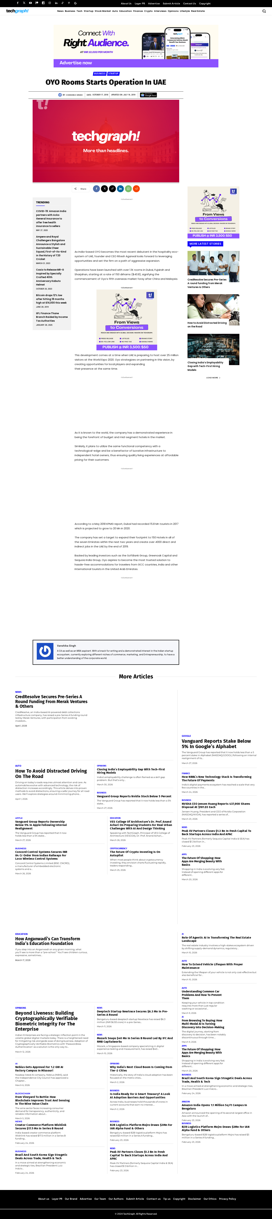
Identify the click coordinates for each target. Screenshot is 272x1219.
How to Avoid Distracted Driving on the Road (51, 773)
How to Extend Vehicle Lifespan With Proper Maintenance (212, 966)
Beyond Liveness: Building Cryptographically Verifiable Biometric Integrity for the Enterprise (46, 1021)
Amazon (186, 1101)
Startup (113, 74)
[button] (264, 11)
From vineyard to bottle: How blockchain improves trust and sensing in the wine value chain (42, 1100)
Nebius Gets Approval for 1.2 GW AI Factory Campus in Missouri (39, 1068)
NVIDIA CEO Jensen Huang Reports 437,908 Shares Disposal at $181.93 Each (216, 805)
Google (186, 736)
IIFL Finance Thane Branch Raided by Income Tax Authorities (52, 317)
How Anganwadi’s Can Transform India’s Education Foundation (47, 941)
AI (16, 1063)
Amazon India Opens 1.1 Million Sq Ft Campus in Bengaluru (214, 1106)
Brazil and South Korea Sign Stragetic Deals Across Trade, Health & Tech (41, 1156)
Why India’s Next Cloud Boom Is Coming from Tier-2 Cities (141, 1068)
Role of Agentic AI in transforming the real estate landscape (216, 939)
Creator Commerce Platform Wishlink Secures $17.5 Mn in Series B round (40, 1126)
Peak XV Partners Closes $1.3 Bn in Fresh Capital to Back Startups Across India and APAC (216, 832)
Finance (186, 773)
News (18, 692)
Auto (18, 766)
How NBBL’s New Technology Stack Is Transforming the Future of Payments (216, 778)
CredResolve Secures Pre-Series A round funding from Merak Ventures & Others (207, 283)
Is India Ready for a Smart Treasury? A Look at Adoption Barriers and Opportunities (140, 1095)
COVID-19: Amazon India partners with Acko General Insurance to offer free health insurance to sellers (51, 219)
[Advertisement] (127, 222)
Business (100, 74)
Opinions (101, 766)
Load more (213, 377)
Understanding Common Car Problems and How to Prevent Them (202, 995)
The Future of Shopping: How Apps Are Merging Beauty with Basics (202, 861)
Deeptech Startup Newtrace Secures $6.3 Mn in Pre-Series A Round (132, 1013)
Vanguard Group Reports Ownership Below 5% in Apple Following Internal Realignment (41, 825)
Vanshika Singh (74, 94)
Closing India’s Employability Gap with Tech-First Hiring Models (205, 366)
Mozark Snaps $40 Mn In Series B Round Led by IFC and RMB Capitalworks (135, 1039)
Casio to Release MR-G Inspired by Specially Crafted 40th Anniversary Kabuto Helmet (50, 277)
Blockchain (22, 1093)
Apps (184, 854)
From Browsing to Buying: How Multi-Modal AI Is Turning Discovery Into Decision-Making (203, 1024)
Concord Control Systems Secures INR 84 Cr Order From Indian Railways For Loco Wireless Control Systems (41, 855)
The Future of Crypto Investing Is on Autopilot (135, 853)
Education (115, 818)
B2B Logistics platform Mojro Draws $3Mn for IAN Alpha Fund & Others (141, 1126)
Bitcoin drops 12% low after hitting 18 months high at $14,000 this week (51, 299)
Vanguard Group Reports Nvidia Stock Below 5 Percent (134, 796)
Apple (19, 818)
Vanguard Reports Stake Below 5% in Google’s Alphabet (216, 743)
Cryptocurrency (118, 848)
